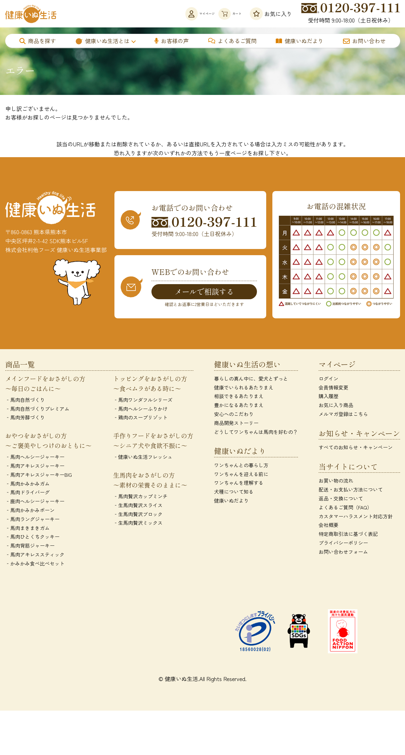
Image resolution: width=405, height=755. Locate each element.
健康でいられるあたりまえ (243, 388)
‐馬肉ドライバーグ (27, 493)
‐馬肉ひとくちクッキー (32, 537)
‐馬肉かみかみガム (27, 484)
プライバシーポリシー (343, 544)
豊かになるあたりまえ (238, 406)
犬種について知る (234, 492)
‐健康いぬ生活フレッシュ (142, 458)
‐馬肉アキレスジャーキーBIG (38, 476)
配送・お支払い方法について (351, 490)
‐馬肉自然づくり (25, 401)
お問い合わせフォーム (343, 553)
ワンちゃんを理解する (238, 484)
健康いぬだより (300, 41)
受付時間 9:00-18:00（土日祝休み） (350, 13)
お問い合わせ (364, 41)
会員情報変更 (333, 388)
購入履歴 (328, 397)
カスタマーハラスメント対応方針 (356, 517)
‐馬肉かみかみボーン (30, 511)
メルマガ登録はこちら (343, 415)
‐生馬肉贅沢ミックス (138, 524)
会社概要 (328, 526)
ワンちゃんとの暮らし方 (241, 466)
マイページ (173, 14)
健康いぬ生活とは (102, 41)
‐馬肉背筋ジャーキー (30, 546)
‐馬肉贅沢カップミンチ (140, 497)
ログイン (328, 379)
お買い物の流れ (336, 481)
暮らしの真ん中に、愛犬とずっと (251, 379)
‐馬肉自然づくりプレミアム (37, 409)
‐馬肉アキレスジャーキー (34, 467)
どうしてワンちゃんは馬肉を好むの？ (256, 432)
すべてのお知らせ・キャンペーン (356, 448)
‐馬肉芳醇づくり (25, 418)
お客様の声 (172, 41)
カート (222, 14)
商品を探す (37, 41)
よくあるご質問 (232, 41)
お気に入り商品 (336, 406)
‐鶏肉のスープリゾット (140, 418)
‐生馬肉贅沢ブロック (138, 515)
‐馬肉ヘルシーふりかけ (140, 409)
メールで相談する (204, 292)
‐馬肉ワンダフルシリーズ (142, 401)
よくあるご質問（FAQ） (345, 508)
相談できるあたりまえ (238, 397)
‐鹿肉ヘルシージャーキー (34, 502)
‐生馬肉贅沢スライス (138, 506)
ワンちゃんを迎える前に (241, 475)
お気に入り (271, 13)
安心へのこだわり (234, 415)
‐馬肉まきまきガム (27, 529)
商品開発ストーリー (236, 424)
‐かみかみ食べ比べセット (34, 564)
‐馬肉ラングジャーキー (32, 520)
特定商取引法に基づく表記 (348, 535)
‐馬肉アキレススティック (34, 555)
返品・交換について (341, 499)
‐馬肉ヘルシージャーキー (34, 458)
